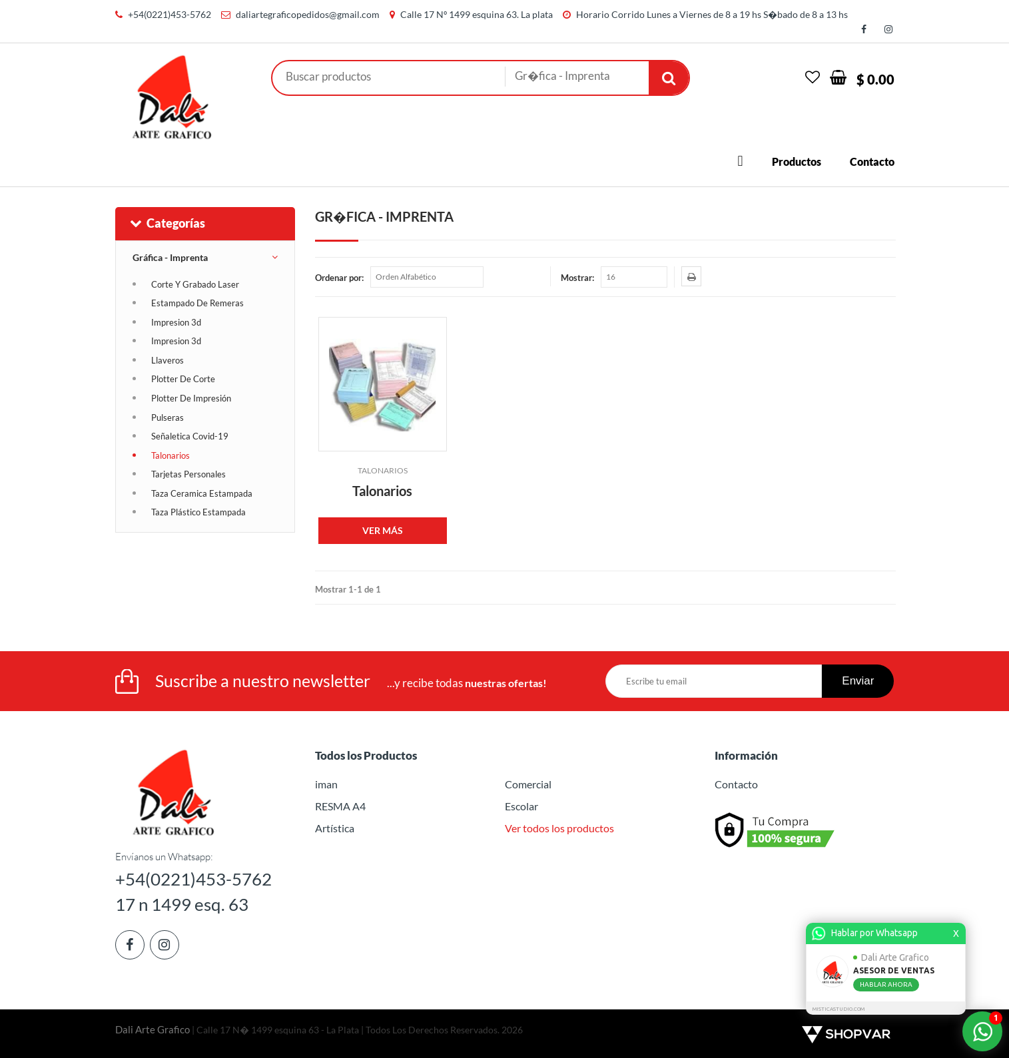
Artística (334, 828)
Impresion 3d (176, 322)
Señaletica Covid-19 (189, 436)
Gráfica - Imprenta (170, 257)
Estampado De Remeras (197, 303)
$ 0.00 (875, 79)
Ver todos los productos (559, 828)
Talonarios (170, 455)
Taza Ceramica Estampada (201, 493)
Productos (796, 161)
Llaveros (167, 360)
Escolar (521, 806)
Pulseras (167, 417)
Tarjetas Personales (188, 474)
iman (326, 784)
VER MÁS (382, 530)
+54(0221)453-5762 (169, 14)
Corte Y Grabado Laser (195, 284)
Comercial (528, 784)
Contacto (872, 161)
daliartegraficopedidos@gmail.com (308, 14)
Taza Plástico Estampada (198, 512)
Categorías (167, 223)
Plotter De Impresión (191, 398)
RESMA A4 (340, 806)
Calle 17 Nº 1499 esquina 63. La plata (476, 14)
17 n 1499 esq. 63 (181, 904)
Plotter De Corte (183, 379)
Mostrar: (577, 277)
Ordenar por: (339, 277)
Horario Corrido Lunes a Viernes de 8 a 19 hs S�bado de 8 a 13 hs (712, 14)
